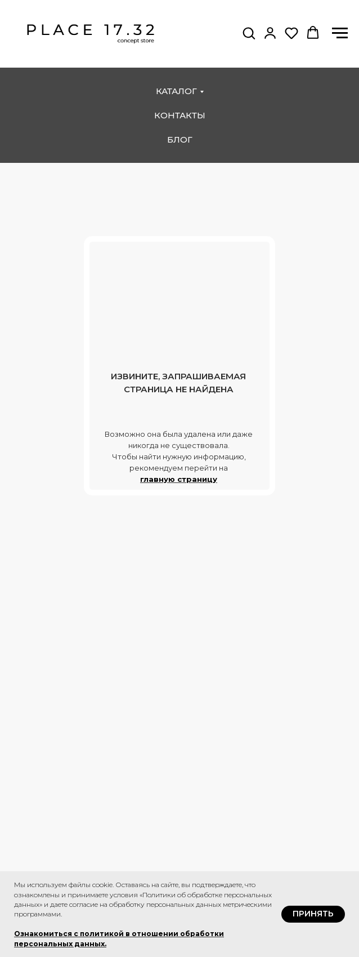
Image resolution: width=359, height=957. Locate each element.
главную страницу (178, 479)
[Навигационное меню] (340, 33)
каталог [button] (176, 91)
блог (179, 139)
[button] (248, 32)
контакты (179, 115)
